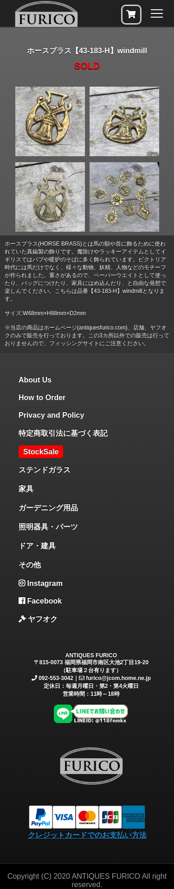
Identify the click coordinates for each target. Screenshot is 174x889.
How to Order (42, 397)
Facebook (40, 601)
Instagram (41, 583)
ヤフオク (38, 619)
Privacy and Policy (51, 415)
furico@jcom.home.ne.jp (118, 678)
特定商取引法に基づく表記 (63, 433)
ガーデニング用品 (48, 508)
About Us (35, 380)
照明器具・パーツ (48, 527)
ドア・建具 (37, 546)
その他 (30, 565)
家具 (26, 489)
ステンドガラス (45, 470)
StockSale (40, 452)
